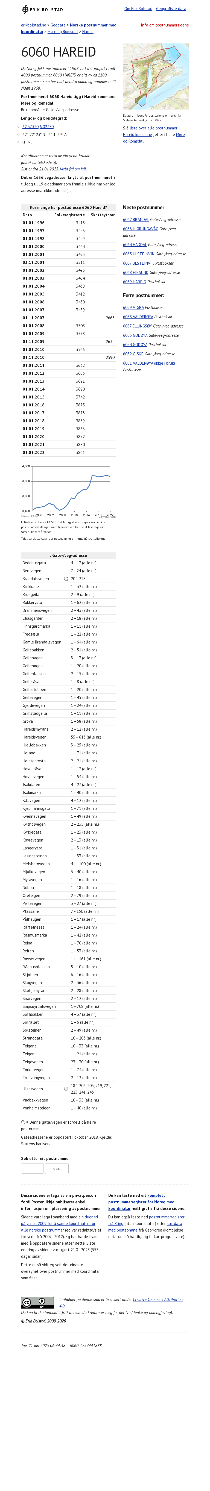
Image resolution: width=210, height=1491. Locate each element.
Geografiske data (171, 8)
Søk (56, 1169)
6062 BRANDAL (136, 219)
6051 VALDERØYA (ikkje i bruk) (149, 363)
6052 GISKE (133, 353)
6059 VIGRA (133, 307)
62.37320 (30, 126)
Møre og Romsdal (63, 31)
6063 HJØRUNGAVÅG (140, 228)
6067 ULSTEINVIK (138, 263)
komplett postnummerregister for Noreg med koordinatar (141, 1202)
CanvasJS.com (107, 516)
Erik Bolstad (46, 9)
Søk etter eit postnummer (45, 1158)
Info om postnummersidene (165, 25)
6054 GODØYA (135, 344)
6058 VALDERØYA (138, 316)
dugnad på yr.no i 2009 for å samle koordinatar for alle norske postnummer (59, 1223)
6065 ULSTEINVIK (138, 253)
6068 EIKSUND (135, 272)
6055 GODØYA (135, 335)
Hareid (88, 31)
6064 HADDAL (135, 244)
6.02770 (47, 126)
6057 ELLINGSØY (137, 326)
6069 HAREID (134, 281)
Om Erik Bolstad (138, 8)
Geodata (58, 25)
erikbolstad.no (33, 25)
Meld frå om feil (73, 169)
